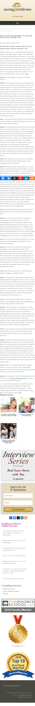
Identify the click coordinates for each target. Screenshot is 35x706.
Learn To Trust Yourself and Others (14, 556)
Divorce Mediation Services (11, 591)
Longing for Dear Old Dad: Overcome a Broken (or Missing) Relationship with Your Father (15, 571)
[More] (32, 178)
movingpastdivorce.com (25, 695)
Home (2, 29)
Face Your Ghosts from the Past (13, 578)
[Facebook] (3, 178)
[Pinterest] (20, 178)
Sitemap (29, 697)
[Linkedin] (26, 178)
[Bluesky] (9, 178)
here (27, 74)
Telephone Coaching (9, 589)
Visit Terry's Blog (17, 16)
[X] (15, 178)
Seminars (5, 593)
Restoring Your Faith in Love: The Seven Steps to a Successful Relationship (13, 533)
